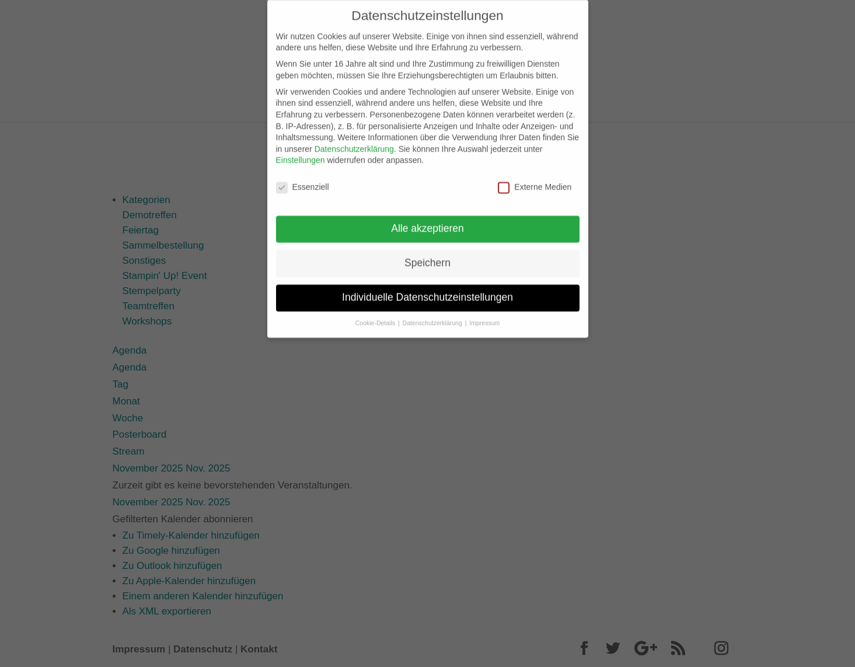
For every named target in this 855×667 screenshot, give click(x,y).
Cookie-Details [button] (376, 315)
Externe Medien (534, 179)
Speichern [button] (427, 255)
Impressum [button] (484, 315)
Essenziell (302, 179)
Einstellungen (300, 152)
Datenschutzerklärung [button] (433, 315)
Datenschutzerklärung (354, 141)
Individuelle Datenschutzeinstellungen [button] (427, 289)
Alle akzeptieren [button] (427, 220)
